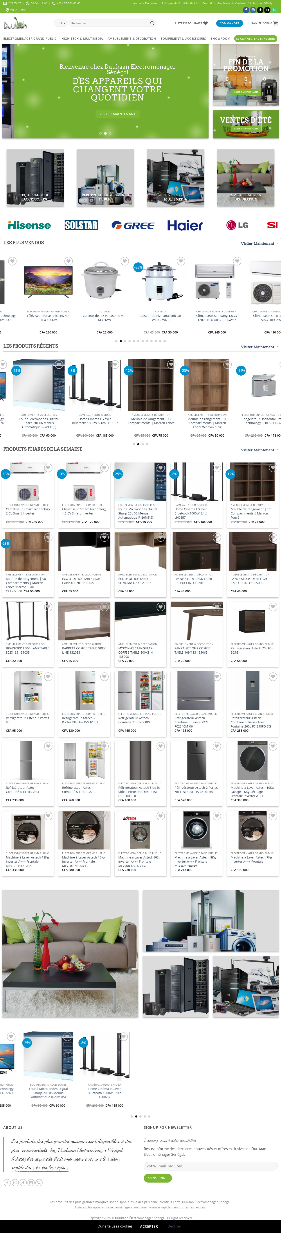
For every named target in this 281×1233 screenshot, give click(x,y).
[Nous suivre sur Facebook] (246, 10)
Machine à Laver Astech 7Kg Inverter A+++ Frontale (251, 859)
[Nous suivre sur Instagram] (253, 10)
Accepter (149, 1226)
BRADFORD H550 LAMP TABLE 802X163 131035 (27, 650)
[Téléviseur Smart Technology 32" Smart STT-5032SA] (140, 282)
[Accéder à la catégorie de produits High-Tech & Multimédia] (175, 177)
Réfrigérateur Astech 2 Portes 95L (27, 720)
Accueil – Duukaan (145, 3)
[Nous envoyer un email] (267, 10)
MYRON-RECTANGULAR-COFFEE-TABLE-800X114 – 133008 (136, 652)
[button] (264, 23)
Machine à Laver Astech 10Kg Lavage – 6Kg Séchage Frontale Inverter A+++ (252, 792)
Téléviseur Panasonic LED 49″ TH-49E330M (252, 318)
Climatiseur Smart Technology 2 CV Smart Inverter (28, 318)
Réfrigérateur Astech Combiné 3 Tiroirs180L (134, 720)
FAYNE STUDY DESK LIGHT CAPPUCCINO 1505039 (250, 581)
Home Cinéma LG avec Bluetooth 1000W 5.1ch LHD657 (191, 513)
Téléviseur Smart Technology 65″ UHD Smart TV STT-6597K (196, 421)
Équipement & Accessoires (183, 38)
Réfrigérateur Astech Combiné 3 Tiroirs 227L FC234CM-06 (191, 722)
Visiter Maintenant (259, 243)
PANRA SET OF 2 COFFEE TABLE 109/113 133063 (192, 650)
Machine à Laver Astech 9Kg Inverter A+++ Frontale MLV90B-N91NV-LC (139, 861)
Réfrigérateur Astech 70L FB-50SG (252, 650)
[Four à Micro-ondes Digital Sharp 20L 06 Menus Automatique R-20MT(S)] (253, 385)
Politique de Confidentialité (179, 3)
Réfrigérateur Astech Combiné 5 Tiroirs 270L (79, 790)
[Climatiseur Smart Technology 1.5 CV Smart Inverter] (84, 282)
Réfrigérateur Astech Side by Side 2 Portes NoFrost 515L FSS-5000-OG (139, 792)
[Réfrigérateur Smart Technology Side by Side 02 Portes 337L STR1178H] (197, 282)
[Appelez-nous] (274, 10)
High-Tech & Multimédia (82, 38)
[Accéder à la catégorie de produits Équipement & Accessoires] (35, 177)
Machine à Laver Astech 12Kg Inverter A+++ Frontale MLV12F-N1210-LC (27, 861)
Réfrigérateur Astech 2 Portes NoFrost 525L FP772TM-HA (196, 790)
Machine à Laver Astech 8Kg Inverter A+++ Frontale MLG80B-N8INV (195, 861)
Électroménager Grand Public (30, 38)
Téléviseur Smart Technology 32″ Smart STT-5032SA (140, 318)
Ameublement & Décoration (132, 38)
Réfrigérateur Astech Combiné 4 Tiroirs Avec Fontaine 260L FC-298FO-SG (251, 722)
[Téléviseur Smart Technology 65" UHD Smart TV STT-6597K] (197, 385)
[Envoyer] (152, 23)
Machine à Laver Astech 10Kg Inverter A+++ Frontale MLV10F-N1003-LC (83, 861)
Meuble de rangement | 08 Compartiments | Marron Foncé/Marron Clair (26, 583)
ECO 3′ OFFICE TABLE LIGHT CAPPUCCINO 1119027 (82, 581)
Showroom (220, 38)
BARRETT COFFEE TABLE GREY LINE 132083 (84, 650)
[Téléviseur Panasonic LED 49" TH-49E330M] (253, 282)
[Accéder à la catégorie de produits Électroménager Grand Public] (105, 177)
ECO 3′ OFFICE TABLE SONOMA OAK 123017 (134, 581)
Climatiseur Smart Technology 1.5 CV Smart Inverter (84, 318)
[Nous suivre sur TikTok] (260, 10)
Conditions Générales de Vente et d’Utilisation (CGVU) (237, 3)
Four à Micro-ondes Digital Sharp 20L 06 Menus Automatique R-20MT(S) (253, 423)
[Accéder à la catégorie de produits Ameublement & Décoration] (245, 177)
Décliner (174, 1226)
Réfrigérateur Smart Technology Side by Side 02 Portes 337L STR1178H (196, 320)
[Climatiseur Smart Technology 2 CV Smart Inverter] (28, 282)
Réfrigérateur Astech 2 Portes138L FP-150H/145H (80, 720)
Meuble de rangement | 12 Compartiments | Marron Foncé (251, 513)
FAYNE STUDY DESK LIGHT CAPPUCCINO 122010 (194, 581)
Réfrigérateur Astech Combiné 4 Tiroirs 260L (23, 790)
